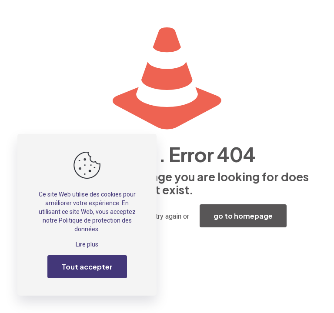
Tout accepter (87, 266)
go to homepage (243, 215)
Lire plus (87, 244)
